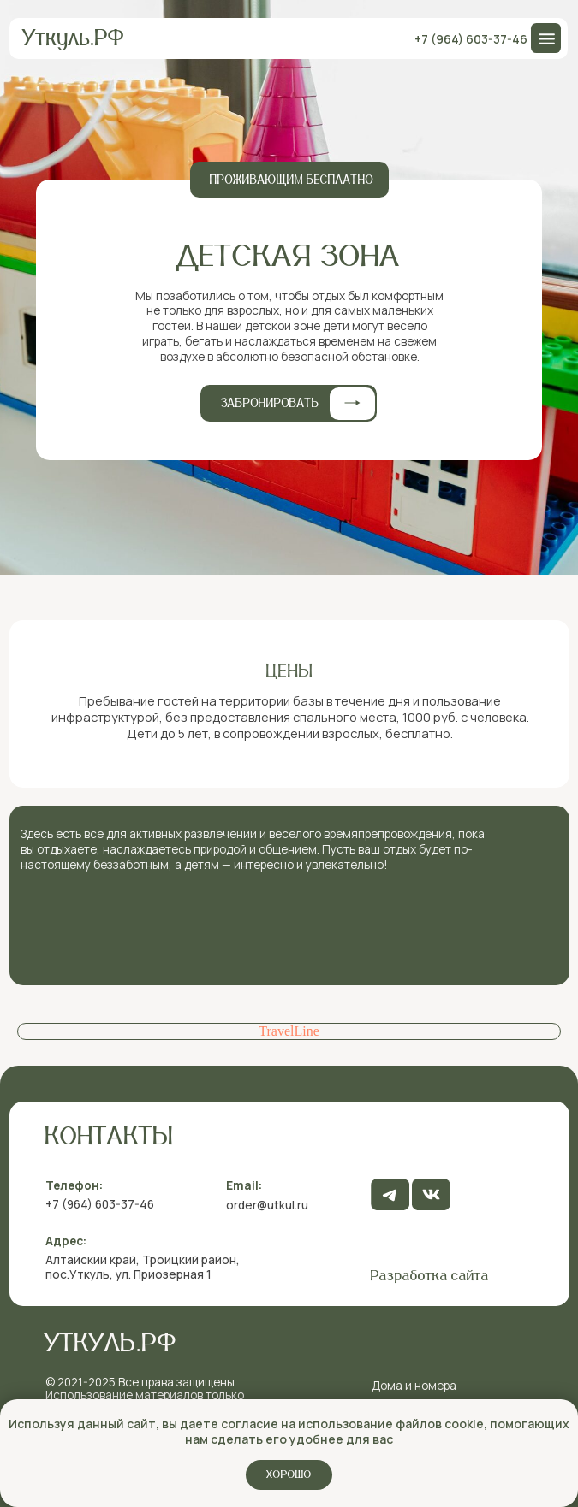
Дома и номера (414, 1385)
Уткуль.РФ (73, 38)
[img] (431, 1194)
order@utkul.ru (267, 1205)
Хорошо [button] (289, 1474)
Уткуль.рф (110, 1344)
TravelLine (289, 1031)
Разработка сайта (430, 1276)
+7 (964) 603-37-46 (470, 39)
